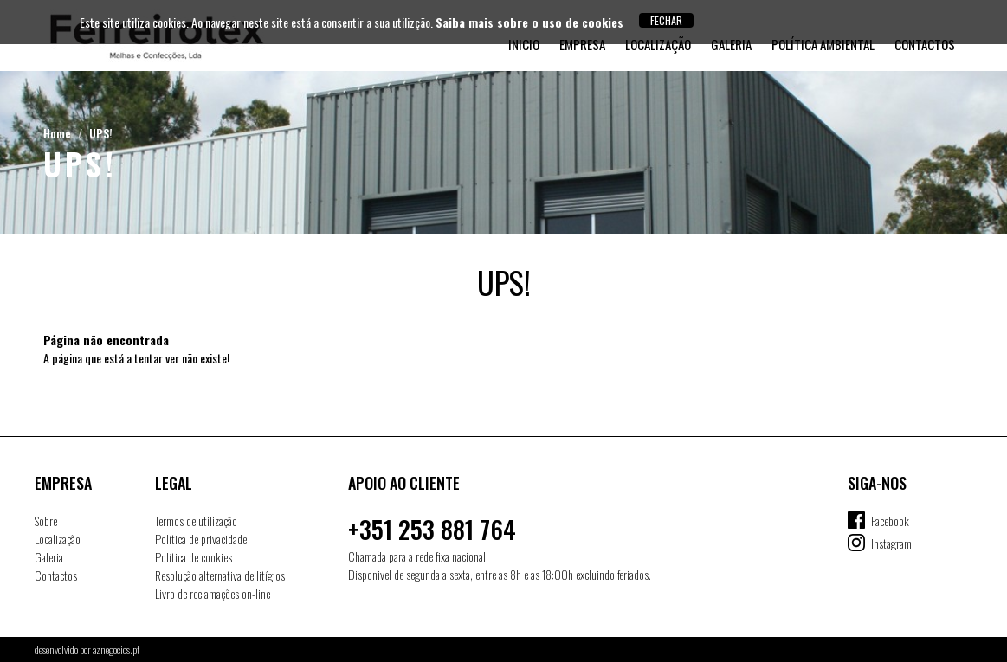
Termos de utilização (196, 520)
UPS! (101, 133)
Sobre (46, 520)
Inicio (523, 44)
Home (57, 133)
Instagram (891, 543)
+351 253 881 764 (432, 529)
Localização (658, 44)
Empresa (582, 44)
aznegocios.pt (116, 649)
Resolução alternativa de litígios (220, 575)
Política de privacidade (201, 539)
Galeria (731, 44)
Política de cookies (193, 557)
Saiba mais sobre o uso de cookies (529, 22)
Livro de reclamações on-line (212, 593)
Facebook (890, 520)
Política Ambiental (823, 44)
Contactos (924, 44)
